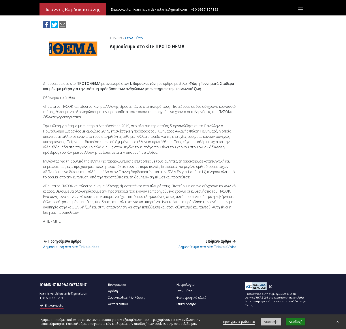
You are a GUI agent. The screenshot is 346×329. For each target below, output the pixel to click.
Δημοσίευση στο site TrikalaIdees (71, 246)
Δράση (113, 291)
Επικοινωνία (51, 305)
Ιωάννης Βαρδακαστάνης (73, 9)
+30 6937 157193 (204, 9)
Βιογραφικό (117, 284)
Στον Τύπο (134, 38)
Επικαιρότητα (186, 304)
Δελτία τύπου (118, 304)
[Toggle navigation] (301, 10)
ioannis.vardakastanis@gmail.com (160, 9)
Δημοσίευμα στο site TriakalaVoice (207, 246)
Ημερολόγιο (185, 284)
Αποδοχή (295, 322)
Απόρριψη (271, 322)
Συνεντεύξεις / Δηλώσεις (126, 297)
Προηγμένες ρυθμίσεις (239, 322)
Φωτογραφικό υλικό (191, 297)
